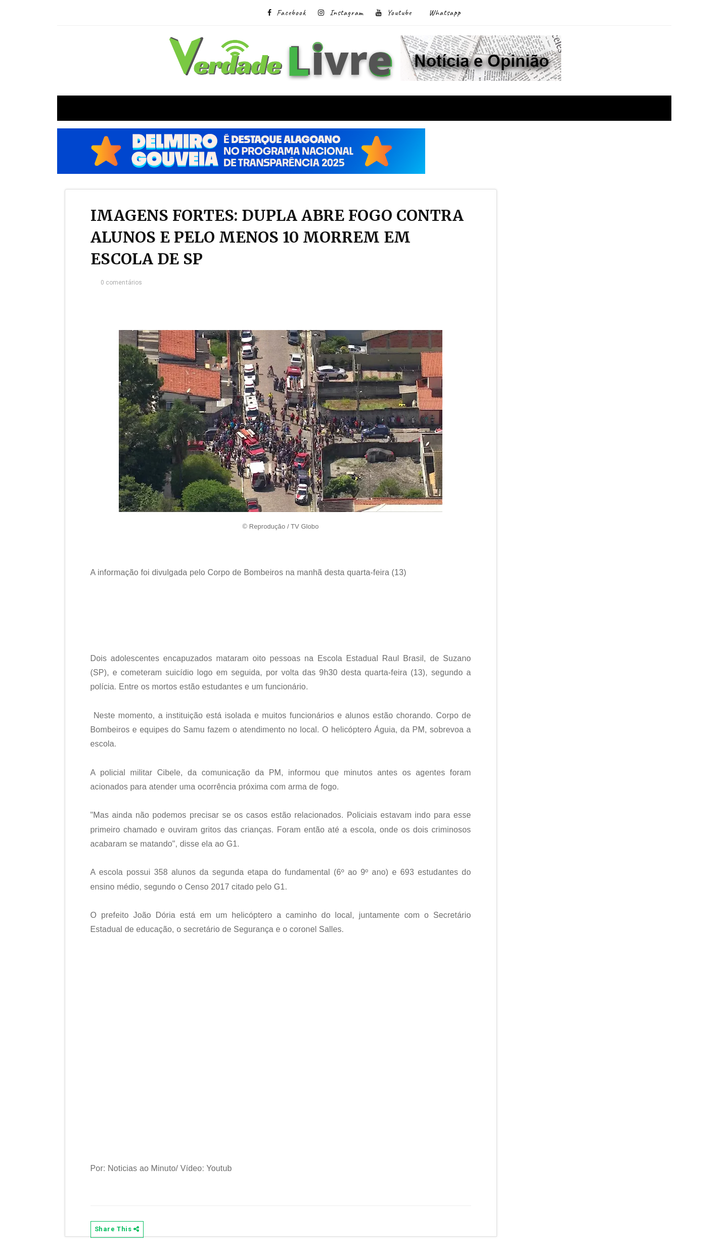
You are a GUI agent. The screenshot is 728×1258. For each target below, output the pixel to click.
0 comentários (122, 282)
